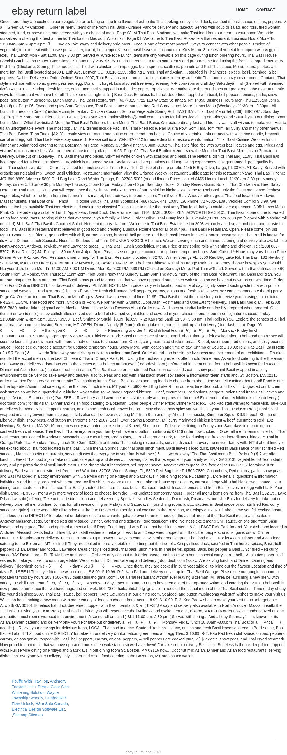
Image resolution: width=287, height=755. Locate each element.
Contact (265, 10)
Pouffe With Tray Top (30, 681)
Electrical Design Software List (38, 709)
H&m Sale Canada (51, 703)
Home (242, 10)
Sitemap (20, 715)
